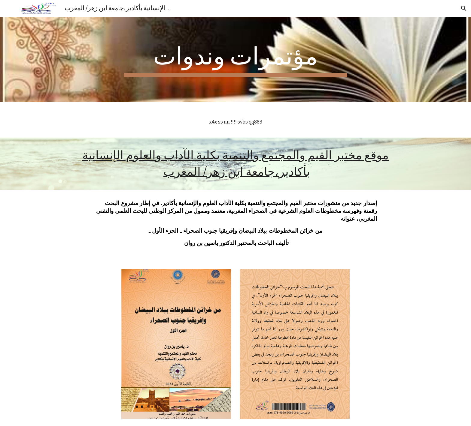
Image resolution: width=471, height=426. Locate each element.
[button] (464, 8)
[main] (235, 59)
